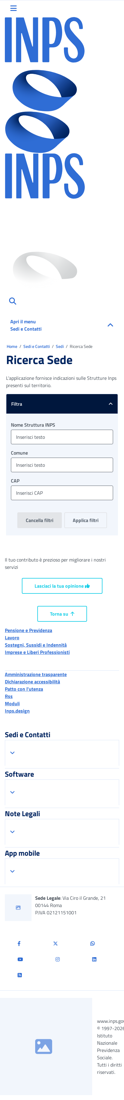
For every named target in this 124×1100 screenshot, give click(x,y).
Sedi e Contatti (37, 346)
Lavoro (12, 637)
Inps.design (17, 710)
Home (12, 346)
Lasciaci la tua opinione (62, 586)
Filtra (64, 404)
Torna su (62, 613)
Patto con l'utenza (24, 689)
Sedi (60, 346)
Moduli (12, 703)
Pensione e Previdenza (28, 630)
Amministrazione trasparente (36, 674)
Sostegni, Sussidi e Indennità (36, 644)
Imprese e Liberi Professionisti (37, 652)
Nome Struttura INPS (33, 424)
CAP (15, 480)
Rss (9, 696)
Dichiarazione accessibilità (32, 681)
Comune (19, 452)
